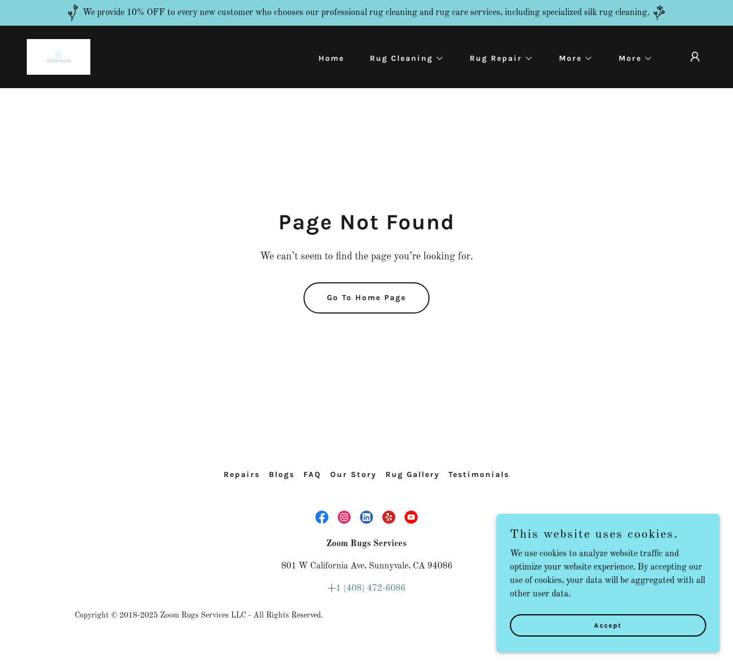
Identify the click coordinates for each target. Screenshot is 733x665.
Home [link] (331, 58)
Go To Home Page (366, 297)
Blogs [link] (282, 474)
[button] (403, 58)
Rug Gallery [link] (412, 474)
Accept (608, 648)
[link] (58, 56)
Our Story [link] (353, 474)
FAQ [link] (312, 474)
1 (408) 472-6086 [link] (371, 588)
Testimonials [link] (479, 474)
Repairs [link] (242, 474)
